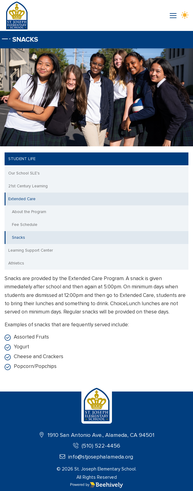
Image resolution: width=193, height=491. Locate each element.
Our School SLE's (24, 173)
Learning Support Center (30, 250)
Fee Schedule (24, 224)
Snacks (18, 237)
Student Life (21, 158)
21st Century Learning (28, 186)
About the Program (29, 211)
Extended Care (21, 198)
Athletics (16, 263)
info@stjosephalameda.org (96, 456)
